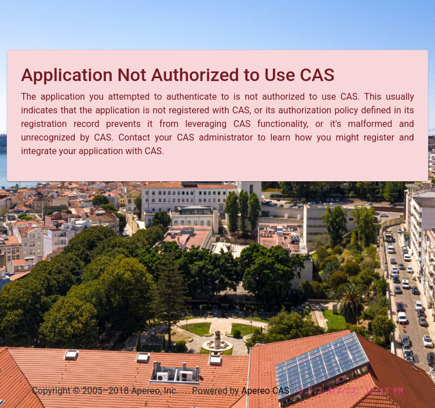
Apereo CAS (265, 390)
